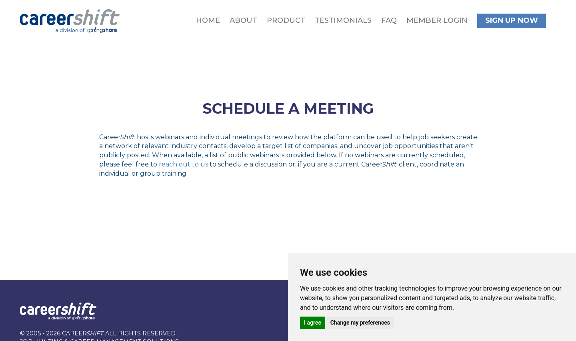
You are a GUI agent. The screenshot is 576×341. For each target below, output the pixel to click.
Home (208, 20)
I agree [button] (312, 322)
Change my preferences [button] (360, 322)
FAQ (389, 20)
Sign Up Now (511, 20)
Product (286, 20)
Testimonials (343, 20)
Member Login (437, 20)
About (243, 20)
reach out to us (183, 164)
